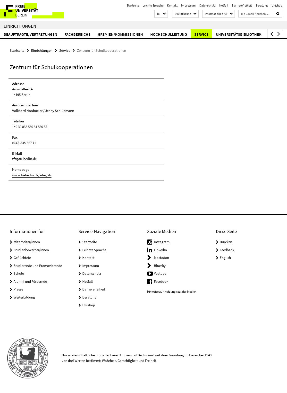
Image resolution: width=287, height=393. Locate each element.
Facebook (161, 281)
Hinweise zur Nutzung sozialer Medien (171, 292)
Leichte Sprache (153, 5)
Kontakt (172, 5)
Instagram (161, 241)
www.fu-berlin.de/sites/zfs (31, 174)
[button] (161, 14)
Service (201, 34)
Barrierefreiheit (242, 5)
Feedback (227, 250)
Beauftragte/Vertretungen (30, 34)
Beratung (261, 5)
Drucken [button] (226, 241)
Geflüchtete (22, 257)
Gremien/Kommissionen (120, 34)
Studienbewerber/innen (31, 250)
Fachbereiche (78, 34)
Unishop (276, 5)
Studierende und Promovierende (38, 265)
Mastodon (161, 257)
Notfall (223, 5)
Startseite (133, 5)
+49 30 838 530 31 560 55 (29, 126)
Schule (19, 273)
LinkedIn (160, 250)
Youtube (160, 273)
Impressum (188, 5)
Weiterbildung (24, 297)
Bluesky (160, 265)
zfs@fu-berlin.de (24, 158)
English (225, 257)
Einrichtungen (20, 26)
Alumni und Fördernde (30, 281)
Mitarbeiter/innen (27, 241)
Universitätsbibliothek (239, 34)
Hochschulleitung (168, 34)
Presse (18, 289)
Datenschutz (207, 5)
